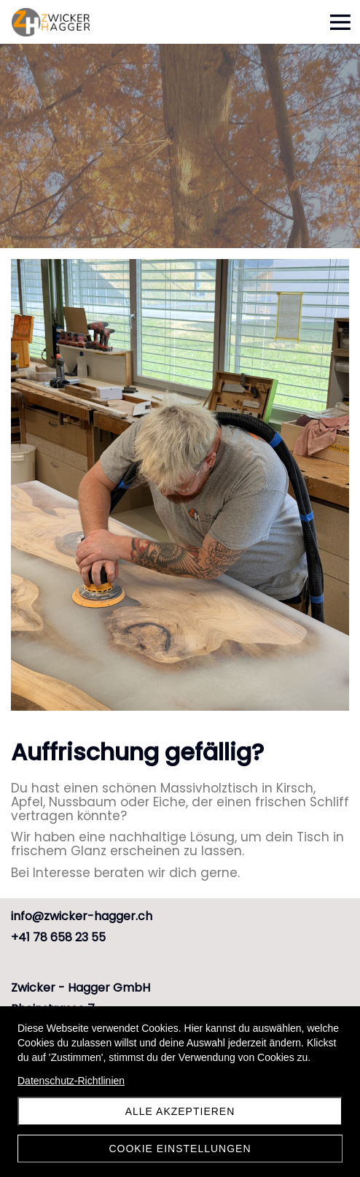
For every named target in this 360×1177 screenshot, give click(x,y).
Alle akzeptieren (180, 1111)
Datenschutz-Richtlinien (71, 1081)
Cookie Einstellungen (180, 1148)
